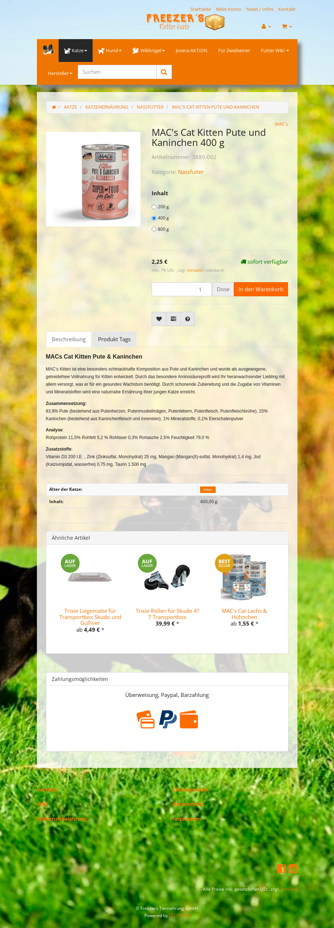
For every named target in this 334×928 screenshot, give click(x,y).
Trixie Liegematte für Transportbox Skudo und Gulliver (90, 616)
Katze (75, 50)
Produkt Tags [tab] (114, 339)
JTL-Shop (179, 915)
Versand (195, 270)
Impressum (187, 818)
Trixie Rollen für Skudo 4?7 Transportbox (167, 613)
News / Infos (259, 9)
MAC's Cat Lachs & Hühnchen (244, 613)
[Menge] (182, 289)
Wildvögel (148, 50)
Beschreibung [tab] (69, 339)
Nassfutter (191, 171)
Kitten (207, 489)
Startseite (200, 9)
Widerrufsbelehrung (62, 818)
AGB (42, 803)
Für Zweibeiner (234, 50)
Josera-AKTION (191, 50)
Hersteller (60, 73)
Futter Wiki (275, 50)
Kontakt (287, 9)
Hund (110, 50)
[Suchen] (117, 72)
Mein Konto (228, 9)
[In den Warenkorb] (261, 289)
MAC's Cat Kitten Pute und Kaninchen (215, 107)
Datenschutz (188, 803)
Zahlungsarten (190, 789)
